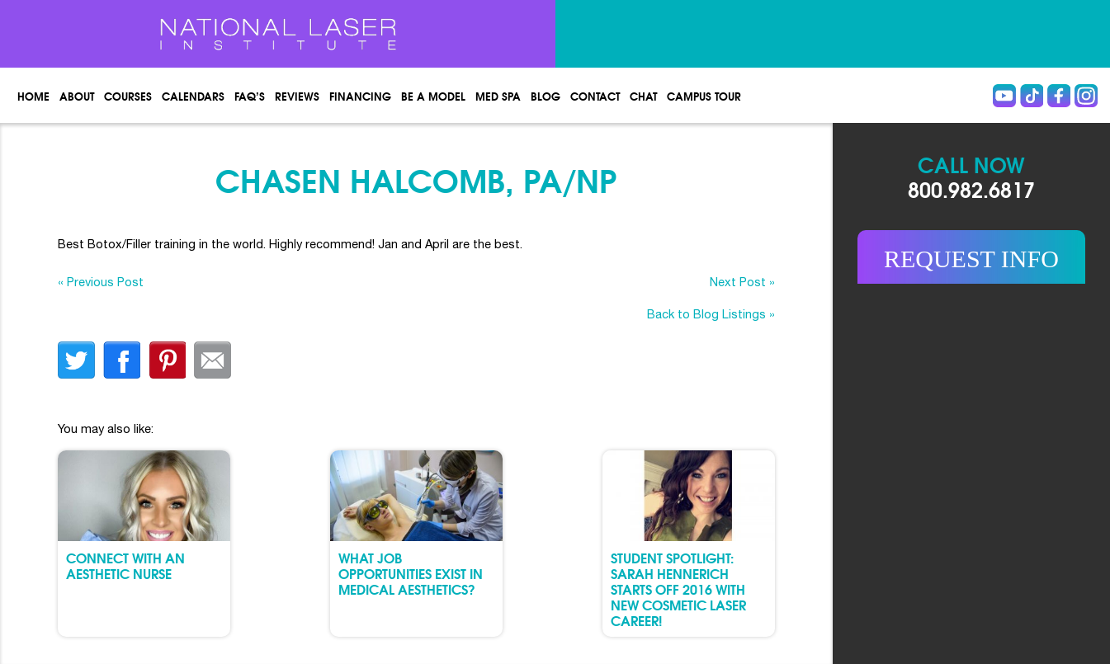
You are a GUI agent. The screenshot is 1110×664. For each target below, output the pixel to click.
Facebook (1058, 95)
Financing (360, 95)
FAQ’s (249, 95)
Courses (128, 95)
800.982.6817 (971, 188)
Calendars (193, 95)
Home (33, 95)
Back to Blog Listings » (711, 314)
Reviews (297, 95)
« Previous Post (101, 282)
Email (212, 360)
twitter (76, 360)
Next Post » (742, 282)
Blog (545, 95)
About (76, 95)
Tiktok (1031, 95)
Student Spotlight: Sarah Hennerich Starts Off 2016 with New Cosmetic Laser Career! (678, 589)
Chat (643, 95)
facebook (121, 360)
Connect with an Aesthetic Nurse (125, 565)
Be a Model (433, 95)
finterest (167, 360)
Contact (595, 95)
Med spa (498, 95)
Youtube (1004, 95)
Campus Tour (704, 95)
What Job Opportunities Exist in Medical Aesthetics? (410, 573)
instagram (1086, 95)
